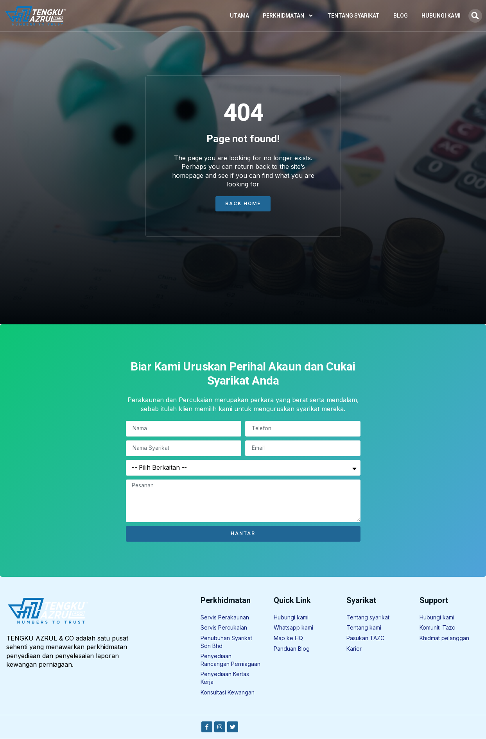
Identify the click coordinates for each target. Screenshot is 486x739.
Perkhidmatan (288, 15)
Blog (400, 16)
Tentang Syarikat (353, 16)
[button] (475, 16)
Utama (239, 16)
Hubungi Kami (441, 16)
